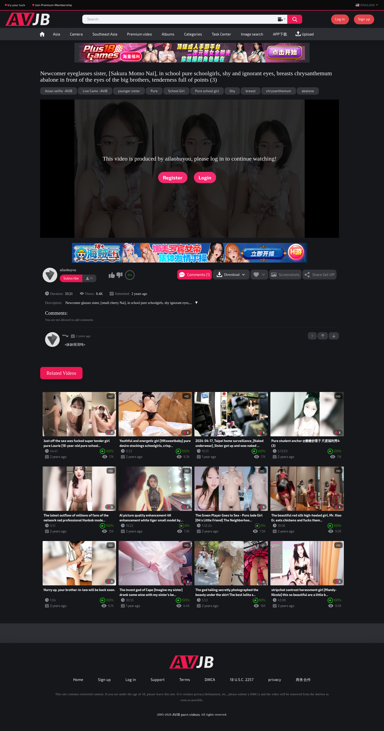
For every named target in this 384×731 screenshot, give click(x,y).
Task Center (221, 34)
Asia (56, 34)
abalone (308, 91)
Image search (252, 34)
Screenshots (289, 274)
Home (42, 34)
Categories (193, 34)
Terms (184, 679)
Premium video (139, 34)
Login (205, 177)
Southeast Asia (105, 34)
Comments (55, 313)
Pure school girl (207, 91)
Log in (340, 19)
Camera (76, 34)
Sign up (364, 19)
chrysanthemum (278, 91)
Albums (168, 34)
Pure (154, 91)
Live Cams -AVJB (95, 91)
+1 (323, 336)
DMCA (210, 679)
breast (250, 91)
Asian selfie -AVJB (58, 91)
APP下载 (280, 34)
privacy (274, 679)
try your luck (16, 5)
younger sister (129, 91)
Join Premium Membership (53, 5)
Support (158, 679)
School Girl (176, 91)
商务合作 (303, 679)
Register (172, 177)
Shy (232, 91)
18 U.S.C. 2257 (242, 679)
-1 (334, 336)
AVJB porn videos (186, 714)
